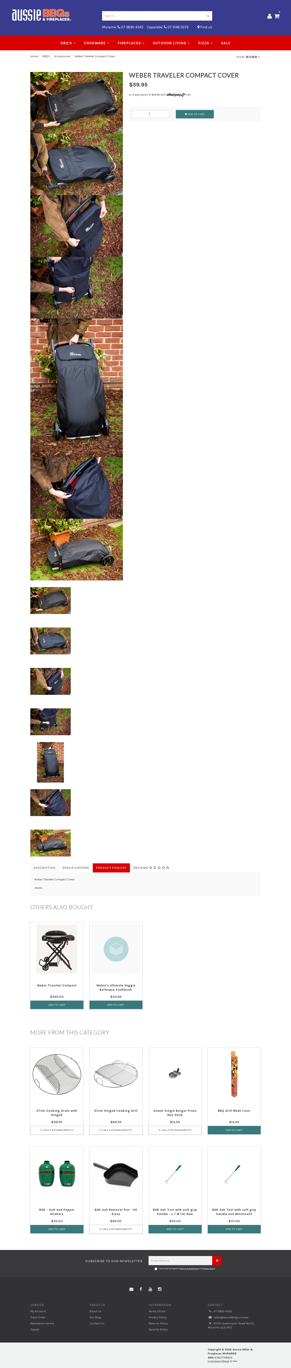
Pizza (205, 43)
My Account (38, 1311)
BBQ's (68, 43)
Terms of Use (157, 1311)
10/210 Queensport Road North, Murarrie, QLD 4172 (231, 1325)
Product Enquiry (111, 868)
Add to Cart (195, 114)
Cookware (97, 43)
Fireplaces (131, 43)
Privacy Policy (209, 1268)
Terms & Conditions (189, 1268)
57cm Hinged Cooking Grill (116, 1111)
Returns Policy (158, 1323)
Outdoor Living (171, 43)
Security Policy (158, 1329)
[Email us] (131, 1289)
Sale (226, 43)
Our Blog (95, 1317)
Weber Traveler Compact (57, 985)
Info (188, 94)
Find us (204, 27)
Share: (248, 56)
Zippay (34, 1329)
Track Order (38, 1317)
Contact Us (97, 1323)
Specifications (75, 868)
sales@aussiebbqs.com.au (228, 1317)
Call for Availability (56, 1130)
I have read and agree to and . (185, 1268)
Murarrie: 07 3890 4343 (122, 27)
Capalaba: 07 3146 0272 (168, 27)
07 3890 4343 (220, 1311)
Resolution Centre (42, 1323)
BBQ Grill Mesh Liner (234, 1111)
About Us (95, 1311)
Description (45, 868)
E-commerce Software (218, 1361)
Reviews (151, 868)
